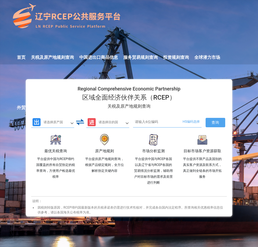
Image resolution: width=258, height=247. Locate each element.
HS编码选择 (191, 122)
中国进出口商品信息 (98, 57)
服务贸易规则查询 (140, 57)
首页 (21, 57)
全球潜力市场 (207, 57)
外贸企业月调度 (32, 107)
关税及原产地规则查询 (52, 57)
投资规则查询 (176, 57)
